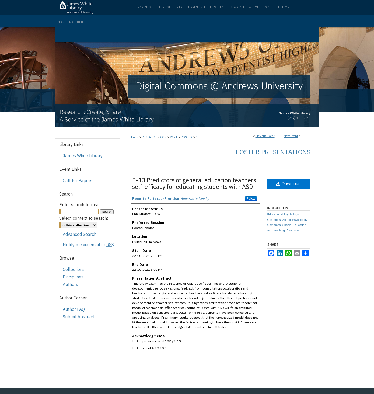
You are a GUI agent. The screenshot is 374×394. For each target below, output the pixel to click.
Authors (70, 284)
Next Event (291, 136)
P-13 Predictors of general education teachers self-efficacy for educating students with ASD (194, 183)
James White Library (83, 155)
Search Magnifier (71, 22)
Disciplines (73, 277)
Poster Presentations (273, 152)
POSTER (187, 137)
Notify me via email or (88, 244)
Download (288, 184)
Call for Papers (77, 180)
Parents (144, 7)
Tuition (282, 7)
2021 (174, 137)
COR (163, 137)
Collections (74, 269)
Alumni (255, 7)
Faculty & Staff (232, 7)
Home (134, 137)
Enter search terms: (78, 204)
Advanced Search (79, 234)
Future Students (168, 7)
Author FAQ (74, 309)
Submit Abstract (79, 316)
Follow (251, 198)
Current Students (201, 7)
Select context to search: (83, 218)
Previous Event (265, 136)
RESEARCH (150, 137)
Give (268, 7)
